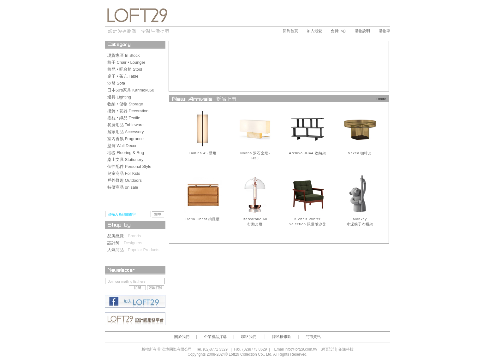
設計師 (115, 242)
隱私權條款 (281, 336)
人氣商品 (117, 249)
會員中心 (338, 31)
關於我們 (181, 336)
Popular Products (143, 249)
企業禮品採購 (215, 336)
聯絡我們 (248, 336)
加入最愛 (314, 31)
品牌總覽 (117, 236)
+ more (380, 99)
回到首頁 (290, 31)
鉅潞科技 (346, 349)
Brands (134, 236)
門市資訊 (313, 336)
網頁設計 (329, 349)
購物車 (384, 31)
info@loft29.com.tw (301, 349)
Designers (133, 242)
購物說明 (362, 31)
